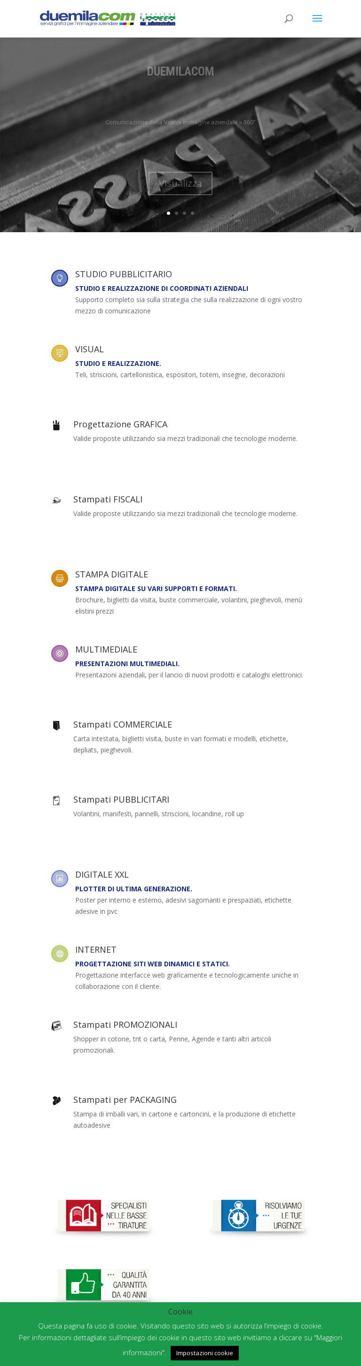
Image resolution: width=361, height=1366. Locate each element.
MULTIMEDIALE (106, 649)
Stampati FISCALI (107, 499)
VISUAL (89, 349)
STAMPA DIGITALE (111, 574)
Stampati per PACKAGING (125, 1099)
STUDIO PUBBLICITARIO (123, 274)
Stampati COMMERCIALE (122, 724)
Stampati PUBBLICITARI (121, 799)
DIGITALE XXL (102, 874)
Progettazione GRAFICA (120, 424)
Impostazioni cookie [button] (204, 1353)
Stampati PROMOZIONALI (125, 1024)
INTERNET (96, 949)
